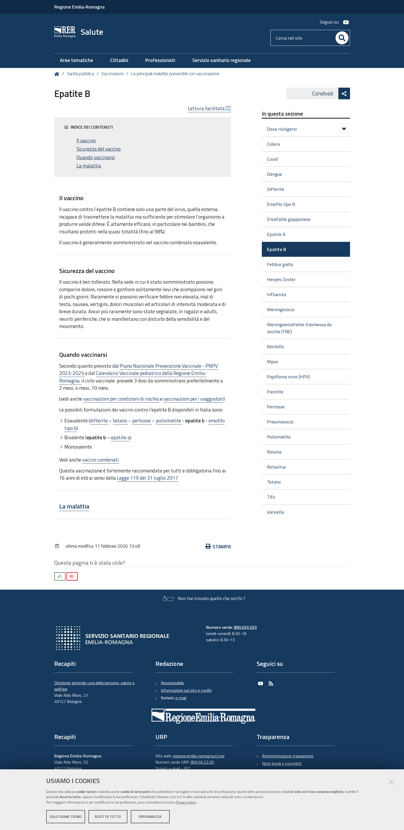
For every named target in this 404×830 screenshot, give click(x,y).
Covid (272, 159)
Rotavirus (276, 466)
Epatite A (276, 234)
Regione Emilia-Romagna (79, 6)
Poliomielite (279, 436)
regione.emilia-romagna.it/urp (198, 756)
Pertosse (276, 406)
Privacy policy (186, 802)
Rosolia (274, 451)
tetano (120, 420)
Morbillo (275, 346)
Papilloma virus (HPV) (288, 376)
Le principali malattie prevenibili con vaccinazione (175, 73)
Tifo (271, 496)
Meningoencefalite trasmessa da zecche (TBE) (299, 328)
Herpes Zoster (281, 279)
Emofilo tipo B (281, 204)
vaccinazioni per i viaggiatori (193, 398)
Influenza (276, 294)
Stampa (218, 546)
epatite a (120, 437)
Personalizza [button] (150, 816)
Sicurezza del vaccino (99, 148)
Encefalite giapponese (289, 219)
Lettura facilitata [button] (209, 108)
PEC (187, 768)
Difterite (275, 189)
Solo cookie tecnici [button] (66, 816)
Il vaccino (86, 140)
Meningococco (281, 309)
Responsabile (172, 683)
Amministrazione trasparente (287, 756)
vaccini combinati (100, 459)
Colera (273, 144)
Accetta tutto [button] (108, 816)
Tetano (274, 481)
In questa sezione (282, 113)
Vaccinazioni (112, 73)
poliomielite (169, 420)
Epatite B (276, 249)
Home (57, 74)
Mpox (272, 361)
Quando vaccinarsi (96, 157)
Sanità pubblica (81, 73)
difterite (99, 420)
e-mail (180, 698)
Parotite (275, 391)
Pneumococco (280, 421)
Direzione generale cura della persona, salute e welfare (94, 686)
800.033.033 (245, 627)
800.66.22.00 (202, 762)
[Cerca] (341, 37)
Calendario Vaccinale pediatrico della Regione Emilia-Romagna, (133, 376)
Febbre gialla (280, 264)
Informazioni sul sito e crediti (186, 690)
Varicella (275, 511)
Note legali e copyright (282, 763)
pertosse (142, 420)
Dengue (274, 174)
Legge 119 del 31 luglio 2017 (147, 478)
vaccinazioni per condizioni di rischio (121, 398)
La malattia (89, 165)
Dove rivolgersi (306, 128)
